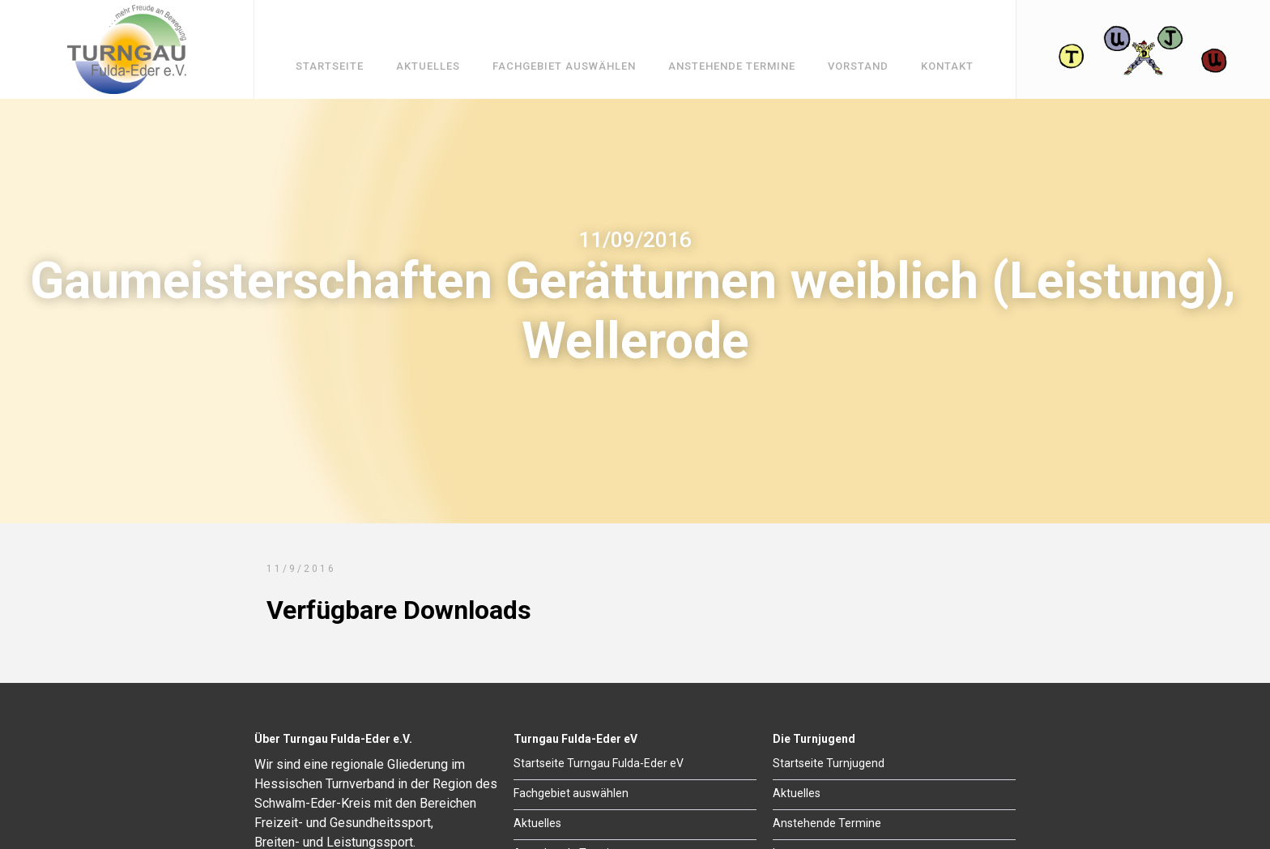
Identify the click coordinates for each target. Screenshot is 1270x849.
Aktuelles (428, 66)
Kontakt (947, 66)
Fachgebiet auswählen (564, 66)
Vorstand (858, 66)
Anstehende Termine (731, 66)
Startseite (330, 66)
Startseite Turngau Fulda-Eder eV (599, 763)
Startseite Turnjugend (828, 763)
